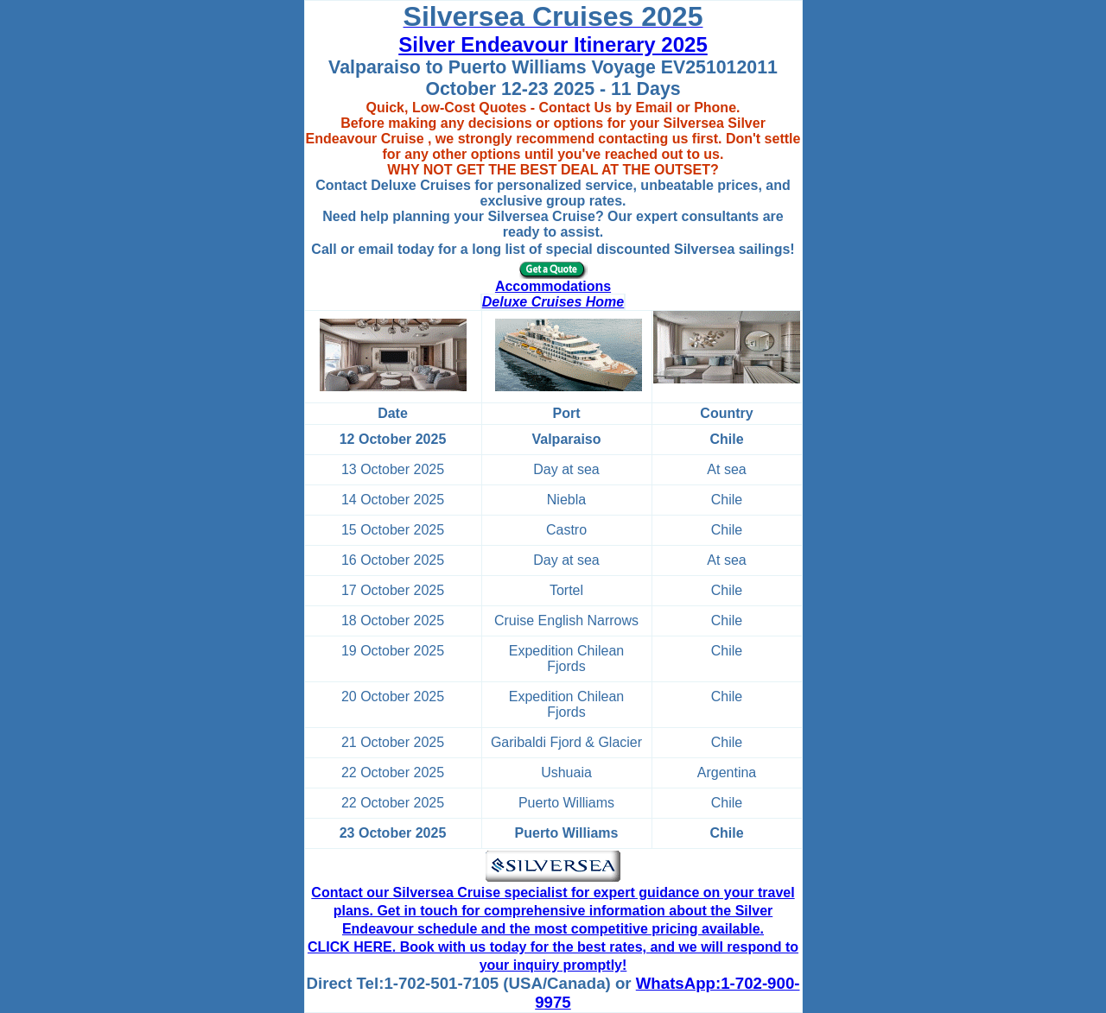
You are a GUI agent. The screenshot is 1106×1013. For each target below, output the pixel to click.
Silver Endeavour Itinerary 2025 (553, 44)
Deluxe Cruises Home (553, 301)
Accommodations (553, 286)
